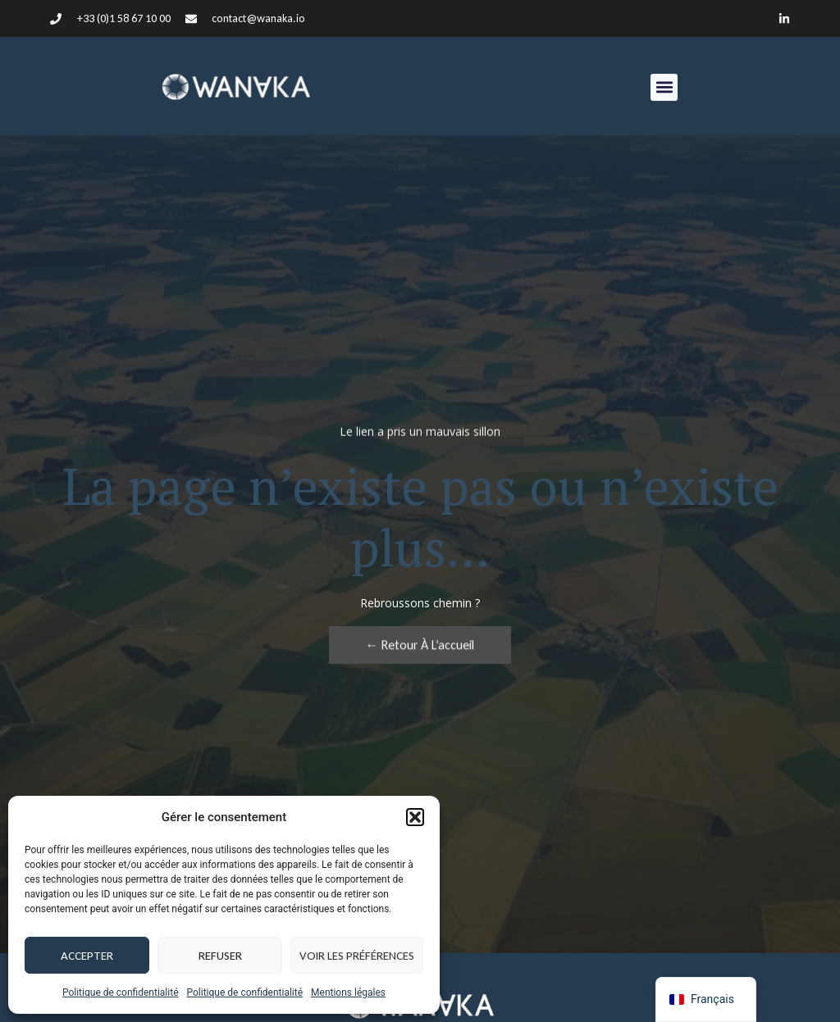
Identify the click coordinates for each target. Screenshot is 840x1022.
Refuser (220, 955)
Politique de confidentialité (120, 992)
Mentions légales (348, 992)
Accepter (87, 955)
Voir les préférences (356, 955)
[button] (415, 817)
